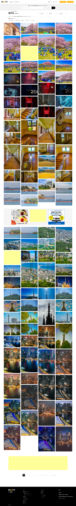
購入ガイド (24, 502)
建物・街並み (11, 20)
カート (50, 1)
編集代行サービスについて (27, 494)
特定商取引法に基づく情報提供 (63, 494)
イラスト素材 (25, 498)
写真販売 (63, 1)
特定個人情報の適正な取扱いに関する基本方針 (63, 496)
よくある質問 (43, 495)
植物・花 (22, 20)
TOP (9, 11)
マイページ (55, 1)
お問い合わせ (43, 496)
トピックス (42, 489)
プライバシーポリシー (62, 498)
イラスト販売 (70, 1)
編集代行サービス (26, 491)
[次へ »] (58, 475)
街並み (27, 20)
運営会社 (42, 491)
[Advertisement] (29, 53)
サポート (42, 493)
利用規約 (60, 492)
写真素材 (24, 496)
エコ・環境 (32, 20)
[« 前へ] (18, 475)
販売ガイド (24, 500)
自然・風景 (17, 20)
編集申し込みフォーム (27, 493)
